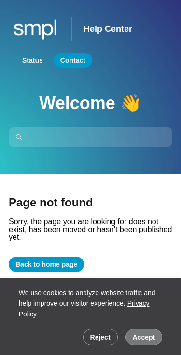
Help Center (108, 29)
